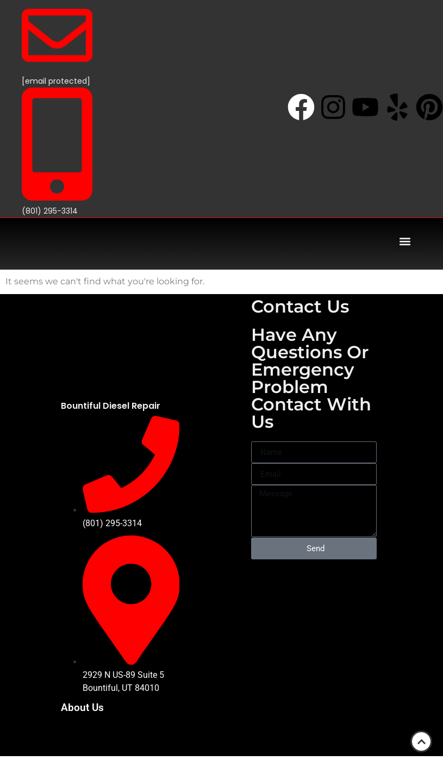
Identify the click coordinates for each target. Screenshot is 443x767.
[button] (405, 241)
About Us (82, 707)
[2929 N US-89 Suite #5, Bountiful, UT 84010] (314, 597)
